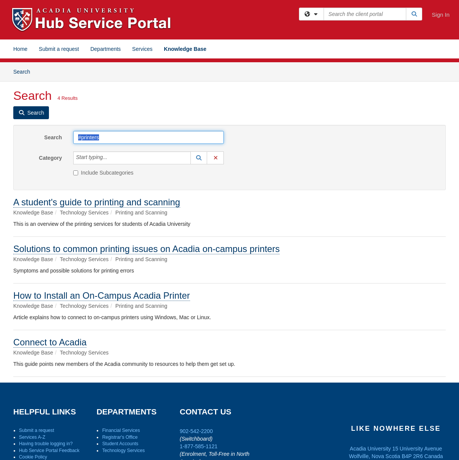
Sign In (441, 14)
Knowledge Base (185, 49)
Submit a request (59, 49)
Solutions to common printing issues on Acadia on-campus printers (146, 249)
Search (24, 71)
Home (20, 49)
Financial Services (121, 430)
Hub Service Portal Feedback (49, 450)
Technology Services (123, 450)
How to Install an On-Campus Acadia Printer (101, 295)
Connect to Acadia (49, 342)
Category (50, 158)
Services (142, 49)
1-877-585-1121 (199, 446)
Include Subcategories (103, 173)
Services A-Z (32, 437)
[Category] (111, 158)
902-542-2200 (196, 431)
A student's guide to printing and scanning (96, 202)
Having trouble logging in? (46, 443)
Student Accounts (120, 443)
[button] (198, 157)
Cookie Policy (33, 457)
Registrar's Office (119, 437)
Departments (105, 49)
